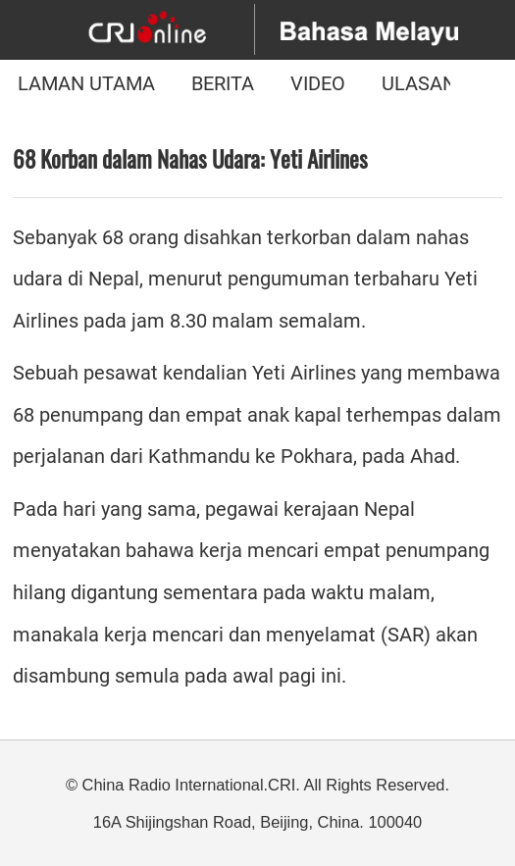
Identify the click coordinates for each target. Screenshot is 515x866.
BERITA (222, 84)
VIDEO (317, 84)
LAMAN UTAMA (86, 84)
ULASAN (419, 84)
